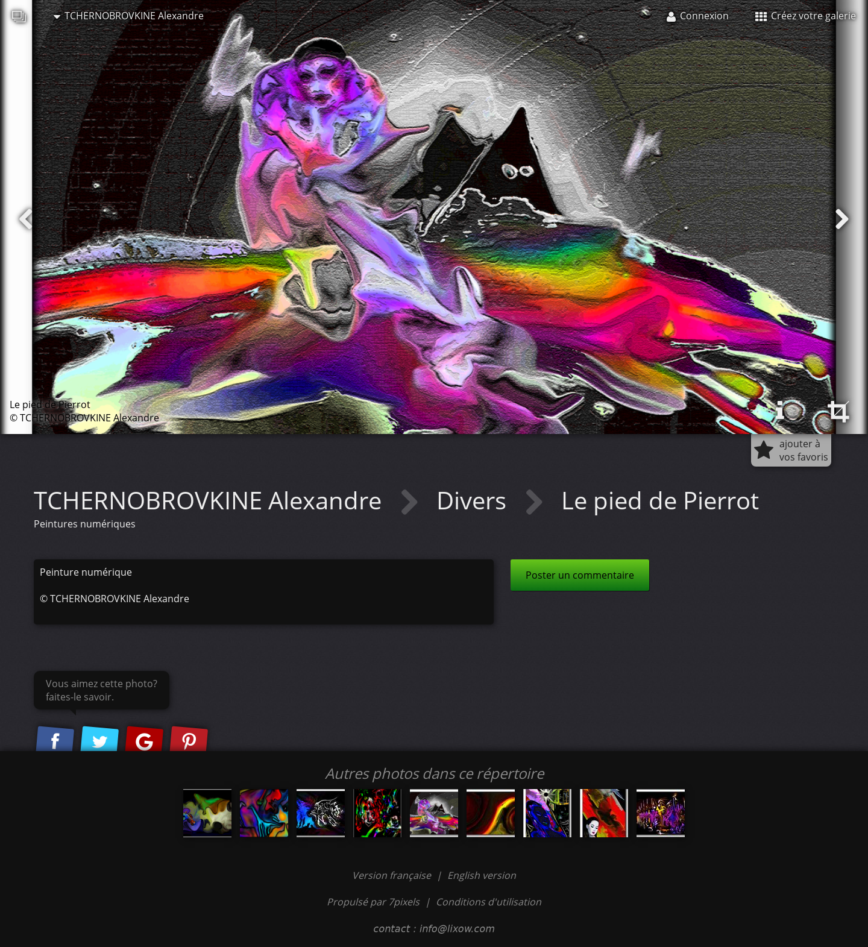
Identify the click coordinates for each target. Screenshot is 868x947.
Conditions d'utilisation (488, 901)
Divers (474, 500)
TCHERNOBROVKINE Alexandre (129, 15)
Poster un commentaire (580, 575)
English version (481, 875)
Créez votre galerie (805, 15)
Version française (392, 875)
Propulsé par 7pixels (373, 901)
